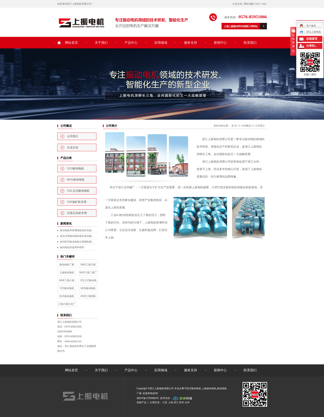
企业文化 (72, 147)
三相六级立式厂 (66, 304)
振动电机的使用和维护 (72, 247)
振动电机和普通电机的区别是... (77, 230)
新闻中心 (220, 42)
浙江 (176, 402)
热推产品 (141, 402)
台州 (187, 402)
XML (264, 3)
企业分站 (237, 3)
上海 (170, 402)
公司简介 (72, 136)
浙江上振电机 (310, 31)
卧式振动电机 (67, 296)
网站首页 (71, 42)
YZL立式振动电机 (78, 190)
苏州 (181, 402)
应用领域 (160, 42)
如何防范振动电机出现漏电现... (77, 241)
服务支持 (190, 42)
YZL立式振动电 (88, 280)
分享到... (311, 45)
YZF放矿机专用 (76, 201)
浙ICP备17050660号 (148, 398)
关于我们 (101, 42)
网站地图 (249, 3)
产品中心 (131, 42)
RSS (257, 3)
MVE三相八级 (66, 280)
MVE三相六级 (88, 264)
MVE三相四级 (88, 296)
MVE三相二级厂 (88, 272)
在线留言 (312, 38)
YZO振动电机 (75, 168)
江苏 (164, 402)
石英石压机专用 (77, 213)
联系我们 (250, 42)
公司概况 (246, 125)
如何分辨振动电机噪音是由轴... (77, 236)
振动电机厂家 (67, 264)
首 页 (234, 125)
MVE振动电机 (76, 179)
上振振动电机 (67, 272)
